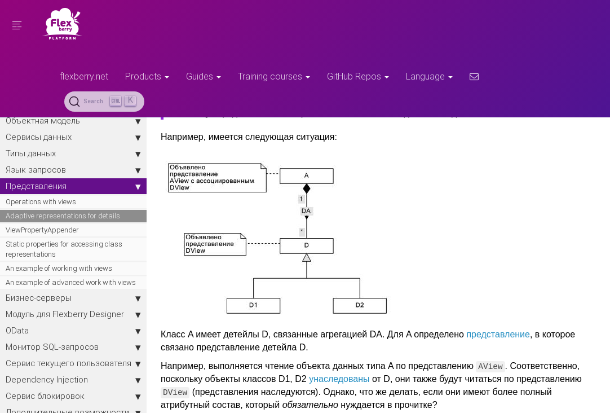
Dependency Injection (73, 379)
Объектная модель (73, 120)
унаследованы (339, 379)
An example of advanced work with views (71, 282)
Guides (203, 76)
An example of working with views (59, 268)
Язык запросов (73, 169)
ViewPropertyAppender (42, 230)
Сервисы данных (73, 137)
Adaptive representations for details (63, 216)
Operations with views (41, 201)
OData (73, 330)
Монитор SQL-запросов (73, 347)
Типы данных (73, 153)
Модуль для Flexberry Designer (73, 314)
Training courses (274, 76)
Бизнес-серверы (73, 298)
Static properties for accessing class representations (64, 249)
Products (147, 76)
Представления (73, 186)
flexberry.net (84, 76)
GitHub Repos (358, 76)
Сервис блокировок (73, 396)
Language (429, 76)
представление (498, 334)
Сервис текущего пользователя (73, 363)
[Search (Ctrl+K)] (104, 101)
